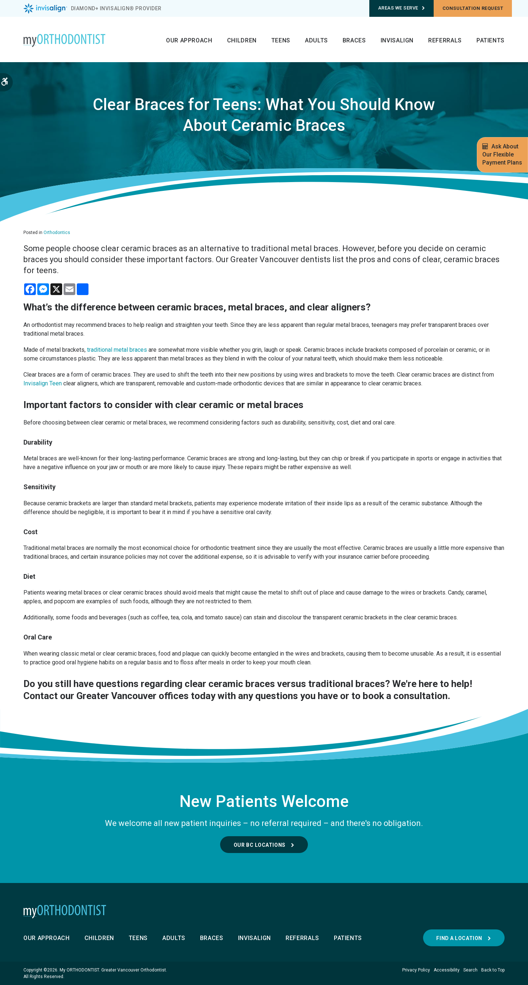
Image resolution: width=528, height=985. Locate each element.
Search (470, 970)
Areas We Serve (401, 8)
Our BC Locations (260, 845)
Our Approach (189, 40)
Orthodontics (57, 232)
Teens (280, 40)
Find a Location (459, 938)
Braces (354, 40)
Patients (490, 40)
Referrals (445, 40)
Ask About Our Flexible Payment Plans (502, 154)
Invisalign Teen (42, 383)
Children (242, 40)
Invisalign (397, 40)
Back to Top (493, 970)
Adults (316, 40)
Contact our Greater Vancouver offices (106, 695)
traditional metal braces (117, 349)
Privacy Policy (416, 970)
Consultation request (472, 8)
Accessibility (447, 970)
